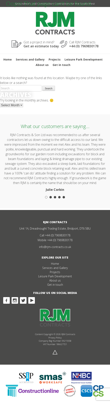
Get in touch (61, 65)
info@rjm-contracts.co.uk (55, 247)
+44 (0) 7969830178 (57, 235)
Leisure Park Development (84, 59)
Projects (55, 59)
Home (7, 59)
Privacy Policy (55, 337)
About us (42, 65)
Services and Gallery (30, 59)
